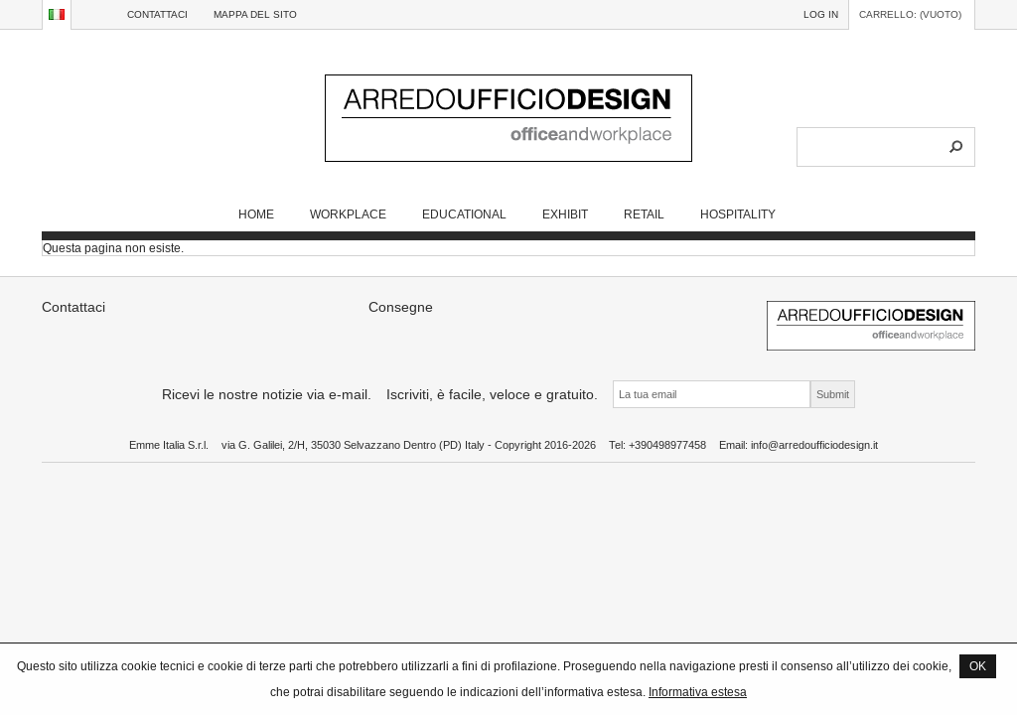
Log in (820, 14)
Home (256, 214)
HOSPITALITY (738, 214)
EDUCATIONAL (464, 214)
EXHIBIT (565, 214)
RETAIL (644, 214)
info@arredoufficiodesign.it (814, 445)
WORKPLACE (348, 214)
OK (977, 665)
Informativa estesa (698, 691)
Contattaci (157, 14)
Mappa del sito (255, 14)
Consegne (400, 307)
